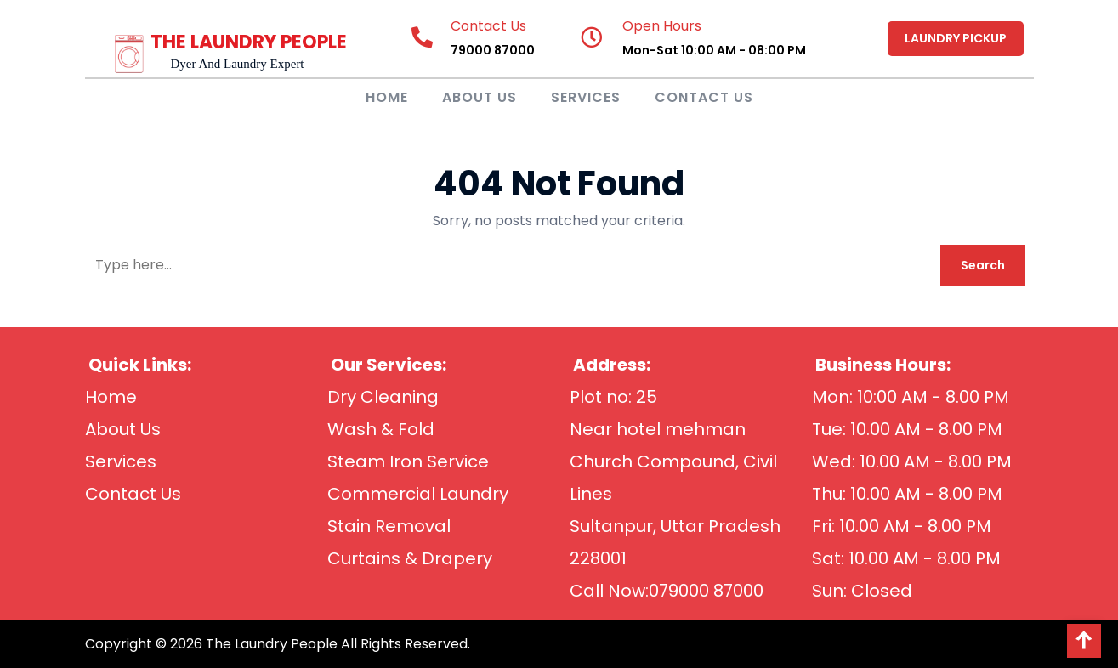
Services (586, 97)
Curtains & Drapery (409, 558)
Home (387, 97)
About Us (479, 97)
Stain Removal (389, 526)
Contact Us (704, 97)
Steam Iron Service (408, 461)
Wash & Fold (380, 429)
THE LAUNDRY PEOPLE (248, 42)
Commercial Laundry (417, 494)
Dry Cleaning (383, 397)
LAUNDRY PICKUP (956, 38)
